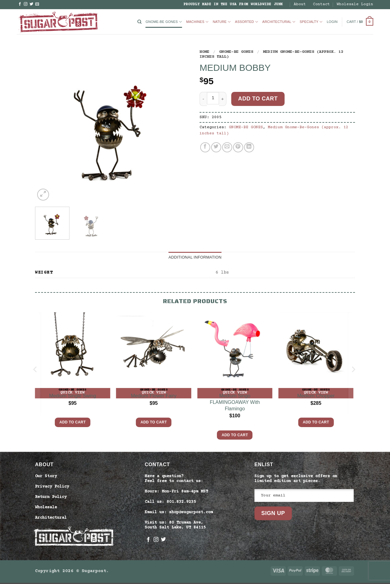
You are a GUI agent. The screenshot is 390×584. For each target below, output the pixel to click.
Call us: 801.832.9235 (170, 503)
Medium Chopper (316, 397)
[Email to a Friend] (227, 147)
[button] (332, 22)
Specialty (311, 22)
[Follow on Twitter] (31, 4)
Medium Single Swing (72, 397)
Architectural (279, 22)
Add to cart (258, 99)
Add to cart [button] (72, 423)
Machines (197, 22)
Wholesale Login (355, 4)
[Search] (139, 21)
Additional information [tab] (195, 258)
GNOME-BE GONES (164, 22)
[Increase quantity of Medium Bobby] (222, 99)
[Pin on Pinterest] (238, 147)
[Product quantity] (213, 98)
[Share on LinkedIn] (249, 147)
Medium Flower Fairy (153, 397)
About (300, 4)
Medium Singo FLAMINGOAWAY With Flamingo (235, 403)
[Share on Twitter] (216, 147)
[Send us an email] (37, 4)
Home (204, 51)
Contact (321, 4)
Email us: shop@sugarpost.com (179, 513)
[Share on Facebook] (205, 147)
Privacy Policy (52, 487)
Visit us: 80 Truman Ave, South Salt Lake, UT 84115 (175, 526)
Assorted (246, 22)
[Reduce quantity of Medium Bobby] (203, 99)
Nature (222, 22)
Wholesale (46, 508)
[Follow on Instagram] (25, 4)
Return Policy (51, 498)
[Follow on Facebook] (20, 4)
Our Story (46, 477)
